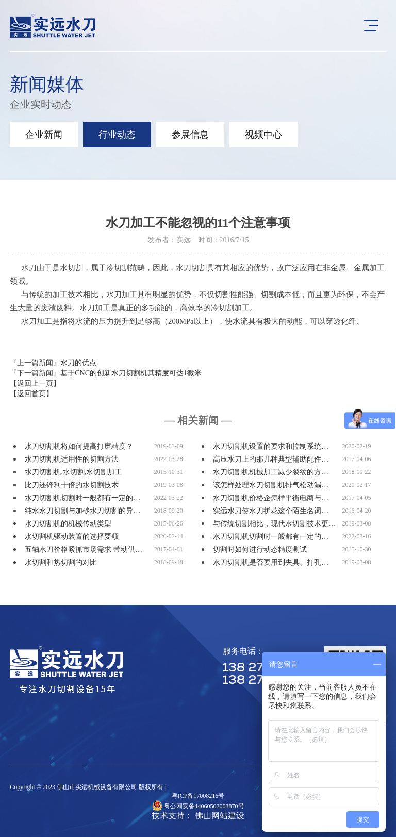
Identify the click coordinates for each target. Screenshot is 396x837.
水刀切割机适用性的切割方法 (72, 459)
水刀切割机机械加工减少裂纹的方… (270, 472)
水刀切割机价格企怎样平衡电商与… (270, 498)
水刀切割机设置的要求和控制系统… (270, 446)
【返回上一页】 (35, 383)
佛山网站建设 (219, 815)
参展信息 (190, 134)
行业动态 (117, 134)
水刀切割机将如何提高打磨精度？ (79, 446)
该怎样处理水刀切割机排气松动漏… (270, 485)
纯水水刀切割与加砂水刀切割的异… (82, 511)
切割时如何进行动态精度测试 (260, 549)
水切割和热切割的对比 (61, 562)
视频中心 (263, 134)
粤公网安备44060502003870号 (204, 806)
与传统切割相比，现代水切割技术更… (274, 524)
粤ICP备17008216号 (198, 795)
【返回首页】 (31, 394)
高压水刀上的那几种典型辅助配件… (270, 459)
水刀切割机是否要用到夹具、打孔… (270, 562)
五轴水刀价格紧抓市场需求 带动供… (83, 549)
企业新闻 (43, 134)
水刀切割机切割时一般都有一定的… (82, 498)
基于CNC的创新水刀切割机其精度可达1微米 (131, 373)
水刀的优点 (78, 363)
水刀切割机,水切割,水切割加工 (73, 472)
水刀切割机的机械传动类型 (68, 524)
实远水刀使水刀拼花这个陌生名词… (270, 511)
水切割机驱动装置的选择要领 (72, 536)
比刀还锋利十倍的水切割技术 (72, 485)
